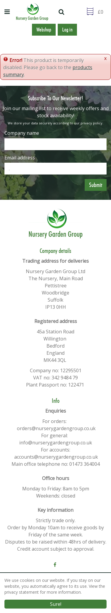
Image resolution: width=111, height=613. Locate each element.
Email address (19, 158)
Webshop (43, 29)
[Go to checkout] (102, 11)
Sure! (55, 604)
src (62, 11)
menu (8, 11)
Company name (21, 133)
